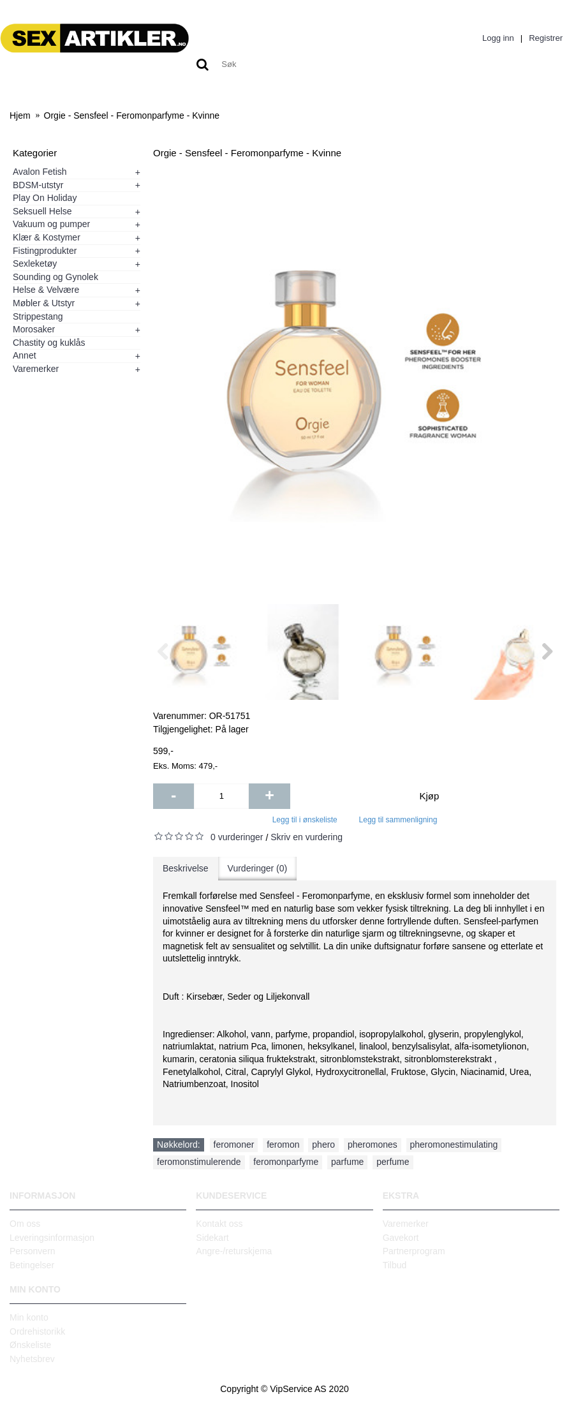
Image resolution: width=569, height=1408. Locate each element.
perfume (392, 1162)
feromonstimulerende (199, 1162)
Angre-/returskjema (234, 1251)
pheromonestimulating (454, 1144)
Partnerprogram (414, 1251)
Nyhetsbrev (32, 1359)
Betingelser (32, 1265)
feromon (283, 1144)
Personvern (32, 1251)
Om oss (25, 1224)
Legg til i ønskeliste (304, 819)
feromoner (234, 1144)
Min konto (29, 1317)
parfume (347, 1162)
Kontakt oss (219, 1224)
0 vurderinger (237, 837)
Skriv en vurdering (306, 837)
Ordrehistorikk (37, 1331)
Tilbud (395, 1265)
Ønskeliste (30, 1345)
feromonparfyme (285, 1162)
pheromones (372, 1144)
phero (323, 1144)
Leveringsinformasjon (52, 1238)
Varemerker (406, 1224)
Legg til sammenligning (398, 819)
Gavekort (401, 1238)
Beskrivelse (186, 868)
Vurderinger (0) (258, 868)
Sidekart (212, 1238)
